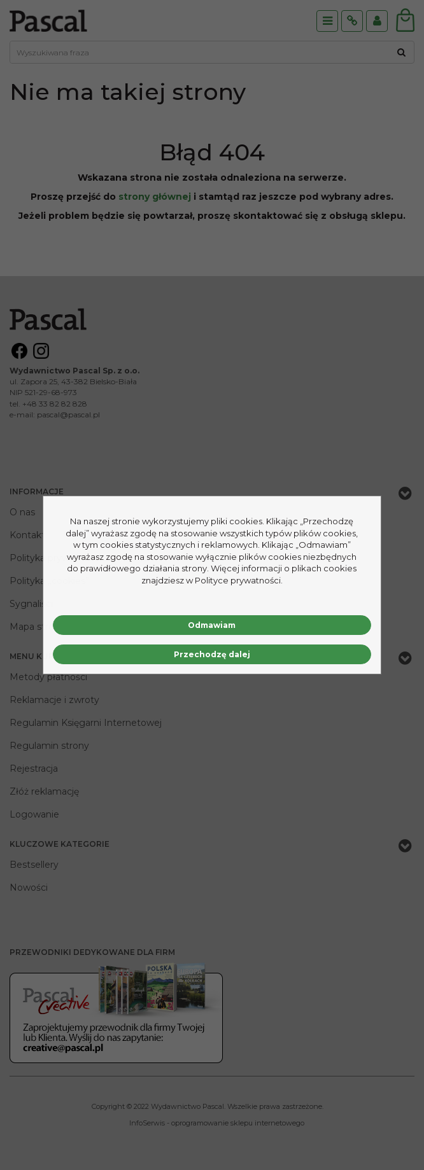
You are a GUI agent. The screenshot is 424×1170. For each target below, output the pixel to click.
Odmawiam (212, 625)
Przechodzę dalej (212, 654)
